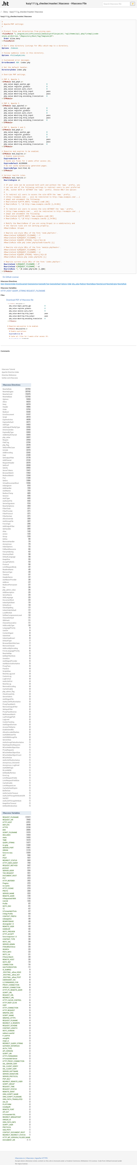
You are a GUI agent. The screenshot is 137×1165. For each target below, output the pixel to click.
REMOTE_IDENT (17, 1091)
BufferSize (17, 790)
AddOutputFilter (17, 526)
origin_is (17, 1041)
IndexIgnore (17, 485)
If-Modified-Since (17, 947)
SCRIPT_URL (17, 992)
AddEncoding (17, 452)
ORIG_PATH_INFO (17, 1122)
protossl (17, 868)
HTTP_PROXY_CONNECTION (17, 1061)
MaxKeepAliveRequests (17, 745)
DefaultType (17, 640)
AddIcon (17, 582)
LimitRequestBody (17, 567)
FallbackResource (17, 549)
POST (17, 858)
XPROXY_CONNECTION (17, 987)
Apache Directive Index (10, 372)
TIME (17, 840)
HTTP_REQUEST (17, 1010)
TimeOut (17, 574)
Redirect (83, 284)
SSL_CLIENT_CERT (17, 1069)
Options (64, 284)
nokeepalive (17, 919)
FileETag (17, 442)
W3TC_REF (17, 962)
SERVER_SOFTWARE (17, 1071)
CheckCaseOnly (17, 694)
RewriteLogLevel (17, 674)
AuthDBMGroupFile (17, 737)
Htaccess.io (20, 1158)
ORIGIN (17, 850)
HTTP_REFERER (17, 881)
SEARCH (17, 949)
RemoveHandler (17, 541)
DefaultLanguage (17, 557)
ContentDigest (17, 633)
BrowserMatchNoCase (17, 643)
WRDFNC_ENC (17, 1013)
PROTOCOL (17, 1127)
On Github (7, 277)
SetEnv (17, 480)
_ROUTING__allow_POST (17, 977)
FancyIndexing (17, 552)
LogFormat (17, 679)
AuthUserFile (17, 501)
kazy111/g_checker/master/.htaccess (26, 12)
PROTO (17, 891)
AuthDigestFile (17, 699)
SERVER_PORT (17, 847)
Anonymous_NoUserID (17, 762)
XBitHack (17, 620)
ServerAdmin (17, 696)
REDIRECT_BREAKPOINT (17, 1117)
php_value (76, 284)
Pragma (17, 883)
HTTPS (17, 827)
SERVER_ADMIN (17, 944)
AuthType (17, 498)
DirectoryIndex (10, 284)
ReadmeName (17, 569)
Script (17, 417)
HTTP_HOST (6, 291)
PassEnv (17, 668)
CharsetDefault (17, 618)
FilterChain (17, 508)
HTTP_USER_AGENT (17, 863)
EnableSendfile (17, 729)
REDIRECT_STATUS (17, 860)
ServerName (17, 595)
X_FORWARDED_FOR (17, 982)
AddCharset (17, 460)
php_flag (17, 445)
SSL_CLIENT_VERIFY (17, 1066)
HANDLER (17, 929)
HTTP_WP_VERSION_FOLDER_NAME (17, 1137)
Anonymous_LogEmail (17, 765)
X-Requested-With (17, 898)
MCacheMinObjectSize (17, 747)
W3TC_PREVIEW (17, 931)
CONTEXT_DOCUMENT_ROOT (17, 1132)
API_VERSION (17, 1051)
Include (17, 450)
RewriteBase (91, 284)
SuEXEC (17, 798)
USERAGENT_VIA (17, 980)
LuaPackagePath (17, 717)
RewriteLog (17, 684)
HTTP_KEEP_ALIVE (17, 1002)
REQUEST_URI (17, 820)
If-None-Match (17, 957)
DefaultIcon (17, 605)
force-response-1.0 (17, 936)
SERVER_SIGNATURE (17, 1074)
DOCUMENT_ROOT (17, 875)
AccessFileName (17, 727)
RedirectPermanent (17, 585)
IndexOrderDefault (17, 610)
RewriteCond (101, 284)
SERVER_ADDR (17, 870)
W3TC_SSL (17, 941)
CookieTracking (17, 722)
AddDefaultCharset (17, 435)
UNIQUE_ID (17, 1119)
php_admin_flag (17, 691)
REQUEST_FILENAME (35, 291)
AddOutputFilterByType (17, 427)
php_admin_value (17, 590)
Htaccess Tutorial (8, 369)
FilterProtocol (17, 513)
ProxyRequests (17, 750)
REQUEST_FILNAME (17, 1020)
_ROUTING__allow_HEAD (17, 972)
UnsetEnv (17, 658)
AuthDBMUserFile (17, 735)
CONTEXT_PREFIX (17, 916)
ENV (17, 830)
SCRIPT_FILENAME (17, 832)
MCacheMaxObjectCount (17, 755)
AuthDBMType (17, 768)
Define (17, 539)
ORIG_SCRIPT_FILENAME (17, 1097)
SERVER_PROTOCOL (17, 1076)
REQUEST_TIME (17, 1086)
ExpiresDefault (55, 284)
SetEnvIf (17, 465)
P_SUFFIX (17, 1036)
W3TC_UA (17, 954)
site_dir (17, 1102)
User (17, 455)
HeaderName (17, 577)
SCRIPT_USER (17, 1124)
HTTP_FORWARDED (17, 1056)
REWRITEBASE (17, 921)
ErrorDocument (21, 284)
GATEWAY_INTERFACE (17, 1046)
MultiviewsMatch (17, 714)
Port (17, 478)
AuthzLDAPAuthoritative (17, 701)
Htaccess (30, 1158)
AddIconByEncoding (17, 648)
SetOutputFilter (17, 457)
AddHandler (17, 488)
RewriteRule (121, 284)
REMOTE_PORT (17, 1109)
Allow (17, 402)
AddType (17, 424)
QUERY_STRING (19, 291)
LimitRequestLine (17, 785)
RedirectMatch (17, 475)
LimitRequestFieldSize (17, 780)
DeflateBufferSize (17, 773)
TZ (17, 908)
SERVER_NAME (17, 893)
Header (17, 407)
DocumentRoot (17, 600)
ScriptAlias (17, 671)
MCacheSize (17, 757)
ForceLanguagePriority (17, 651)
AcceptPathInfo (17, 562)
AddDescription (17, 592)
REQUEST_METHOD (17, 865)
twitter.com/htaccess (10, 378)
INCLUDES (17, 835)
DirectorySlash (17, 554)
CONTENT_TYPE (17, 939)
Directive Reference (9, 375)
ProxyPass (17, 666)
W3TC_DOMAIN (17, 1030)
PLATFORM (17, 1104)
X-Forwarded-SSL (17, 1114)
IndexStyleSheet (17, 602)
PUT (17, 878)
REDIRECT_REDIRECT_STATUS (17, 1135)
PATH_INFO (17, 952)
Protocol (17, 564)
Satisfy (17, 468)
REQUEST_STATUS (17, 1089)
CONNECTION (17, 964)
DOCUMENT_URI (16, 1140)
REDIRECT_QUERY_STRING (17, 1043)
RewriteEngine (111, 284)
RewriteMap (17, 653)
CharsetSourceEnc (17, 623)
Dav (17, 587)
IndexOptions (17, 546)
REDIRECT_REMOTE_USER (17, 1081)
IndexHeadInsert (17, 638)
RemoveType (17, 572)
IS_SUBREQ (17, 969)
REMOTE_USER (17, 926)
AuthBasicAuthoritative (17, 663)
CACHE (17, 901)
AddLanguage (17, 597)
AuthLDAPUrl (17, 681)
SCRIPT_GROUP (17, 1084)
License (15, 277)
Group (17, 536)
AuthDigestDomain (17, 724)
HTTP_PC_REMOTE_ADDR (17, 990)
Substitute (17, 635)
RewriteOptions (17, 506)
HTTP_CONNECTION (17, 1008)
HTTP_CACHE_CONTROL (17, 1000)
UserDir (17, 630)
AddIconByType (17, 625)
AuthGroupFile (17, 521)
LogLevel (17, 719)
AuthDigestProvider (17, 661)
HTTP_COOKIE (17, 888)
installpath (17, 1107)
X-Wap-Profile (17, 914)
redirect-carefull (17, 1033)
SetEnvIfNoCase (17, 447)
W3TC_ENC (17, 906)
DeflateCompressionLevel (17, 615)
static (17, 837)
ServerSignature (17, 503)
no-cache (17, 886)
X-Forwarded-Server (17, 1058)
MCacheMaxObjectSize (17, 752)
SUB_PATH (17, 1130)
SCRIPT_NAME (17, 1015)
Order (69, 284)
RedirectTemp (17, 493)
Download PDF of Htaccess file (19, 300)
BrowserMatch (17, 473)
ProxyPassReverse (17, 712)
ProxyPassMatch (17, 704)
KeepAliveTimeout (17, 803)
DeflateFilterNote (17, 656)
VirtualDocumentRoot (17, 483)
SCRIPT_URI (17, 1053)
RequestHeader (17, 463)
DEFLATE (17, 825)
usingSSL (17, 1038)
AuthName (17, 491)
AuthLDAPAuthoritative (17, 760)
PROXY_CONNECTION (17, 985)
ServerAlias (17, 740)
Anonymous (17, 544)
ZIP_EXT (17, 1112)
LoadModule (17, 613)
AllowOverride (17, 518)
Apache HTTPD (41, 1158)
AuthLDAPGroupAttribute (17, 801)
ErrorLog (17, 775)
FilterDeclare (17, 516)
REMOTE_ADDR (17, 896)
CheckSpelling (17, 607)
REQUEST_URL (17, 995)
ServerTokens (17, 470)
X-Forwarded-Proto (17, 911)
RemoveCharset (17, 646)
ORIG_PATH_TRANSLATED (17, 1099)
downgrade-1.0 (17, 924)
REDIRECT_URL (17, 997)
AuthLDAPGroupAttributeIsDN (17, 796)
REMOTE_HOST (17, 959)
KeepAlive (17, 559)
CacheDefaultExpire (17, 788)
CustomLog (17, 676)
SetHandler (17, 529)
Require (17, 440)
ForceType (17, 524)
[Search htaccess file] (116, 4)
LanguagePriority (17, 628)
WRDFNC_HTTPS (17, 1018)
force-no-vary (17, 853)
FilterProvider (17, 511)
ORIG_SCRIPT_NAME (17, 1094)
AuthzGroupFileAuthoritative (17, 742)
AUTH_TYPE (17, 1048)
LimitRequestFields (17, 778)
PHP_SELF (17, 1079)
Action (17, 534)
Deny (5, 12)
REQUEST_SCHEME (17, 1025)
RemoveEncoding (17, 686)
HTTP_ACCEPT (17, 934)
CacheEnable (17, 783)
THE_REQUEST (17, 873)
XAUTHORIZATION (17, 967)
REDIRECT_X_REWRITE (17, 1023)
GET (17, 855)
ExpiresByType (43, 284)
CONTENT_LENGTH (17, 1028)
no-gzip (17, 845)
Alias (17, 531)
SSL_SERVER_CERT (17, 1063)
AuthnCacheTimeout (17, 793)
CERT (17, 1005)
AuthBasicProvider (17, 579)
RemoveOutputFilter (17, 707)
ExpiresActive (33, 284)
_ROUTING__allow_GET (17, 975)
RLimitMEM (17, 770)
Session (17, 496)
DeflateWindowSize (17, 806)
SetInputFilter (17, 709)
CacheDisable (17, 689)
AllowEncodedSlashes (17, 732)
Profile (17, 903)
